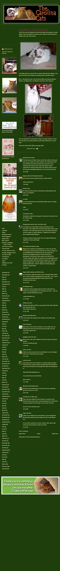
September (5, 284)
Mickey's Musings (28, 315)
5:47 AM (25, 356)
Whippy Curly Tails (7, 262)
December (5, 335)
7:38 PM (25, 184)
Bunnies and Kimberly (29, 386)
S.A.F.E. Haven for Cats (8, 250)
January (4, 312)
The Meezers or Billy (28, 396)
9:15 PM (25, 209)
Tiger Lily (25, 413)
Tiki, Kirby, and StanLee (29, 246)
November (5, 272)
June (3, 326)
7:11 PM (25, 382)
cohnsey (25, 360)
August (4, 321)
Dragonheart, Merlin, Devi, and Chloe (33, 224)
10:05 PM (26, 220)
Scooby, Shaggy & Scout (9, 252)
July (3, 286)
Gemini (25, 188)
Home (38, 433)
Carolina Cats (8, 49)
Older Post (55, 433)
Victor (3, 261)
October (4, 298)
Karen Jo (25, 349)
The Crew (25, 324)
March (3, 293)
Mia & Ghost (5, 240)
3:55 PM (25, 333)
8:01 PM (25, 392)
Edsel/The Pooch (6, 234)
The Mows (5, 258)
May (3, 277)
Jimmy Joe (26, 303)
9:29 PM (25, 427)
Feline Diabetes (6, 236)
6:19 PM (25, 171)
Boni (3, 228)
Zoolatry (4, 265)
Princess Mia (5, 248)
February (4, 384)
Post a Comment (23, 431)
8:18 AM (25, 242)
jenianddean (26, 286)
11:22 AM (26, 282)
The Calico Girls (6, 254)
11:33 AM (26, 299)
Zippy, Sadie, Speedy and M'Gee (32, 272)
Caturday (4, 230)
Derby (3, 232)
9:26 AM (25, 268)
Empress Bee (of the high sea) (31, 176)
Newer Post (22, 433)
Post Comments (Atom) (33, 437)
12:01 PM (26, 311)
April (3, 279)
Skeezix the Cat (27, 157)
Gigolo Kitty (5, 238)
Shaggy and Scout (28, 337)
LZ (23, 199)
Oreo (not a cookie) (7, 246)
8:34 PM (25, 409)
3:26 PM (25, 320)
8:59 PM (25, 195)
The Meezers (5, 256)
